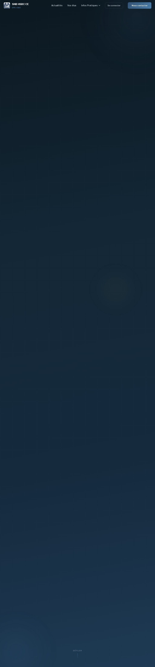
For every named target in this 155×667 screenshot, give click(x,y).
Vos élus (71, 5)
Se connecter (114, 5)
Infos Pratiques (90, 5)
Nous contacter (140, 5)
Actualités (57, 5)
